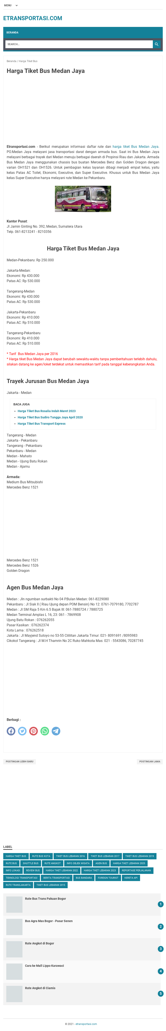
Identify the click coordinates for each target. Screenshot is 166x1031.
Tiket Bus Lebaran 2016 (70, 856)
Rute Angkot (53, 863)
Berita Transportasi (56, 877)
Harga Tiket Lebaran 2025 (129, 863)
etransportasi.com (32, 18)
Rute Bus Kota (41, 856)
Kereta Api (130, 877)
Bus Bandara (84, 877)
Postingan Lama (149, 761)
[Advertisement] (83, 110)
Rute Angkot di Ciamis (40, 988)
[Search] (79, 44)
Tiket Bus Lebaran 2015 (51, 885)
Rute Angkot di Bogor (39, 943)
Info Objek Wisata (78, 863)
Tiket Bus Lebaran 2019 (139, 856)
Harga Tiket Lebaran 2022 (62, 870)
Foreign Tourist (108, 877)
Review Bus (33, 870)
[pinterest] (33, 731)
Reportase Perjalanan (136, 870)
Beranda (12, 32)
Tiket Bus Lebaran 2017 (105, 856)
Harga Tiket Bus (16, 856)
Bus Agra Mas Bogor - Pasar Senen (49, 921)
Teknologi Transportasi (21, 877)
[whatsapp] (44, 731)
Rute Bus (11, 863)
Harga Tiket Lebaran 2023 (100, 870)
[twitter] (22, 731)
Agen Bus (101, 863)
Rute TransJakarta (18, 885)
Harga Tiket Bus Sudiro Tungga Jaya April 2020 (50, 417)
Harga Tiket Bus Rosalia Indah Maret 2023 (47, 411)
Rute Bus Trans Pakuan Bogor (45, 898)
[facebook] (11, 731)
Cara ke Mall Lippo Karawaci (44, 965)
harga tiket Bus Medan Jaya (135, 147)
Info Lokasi (13, 870)
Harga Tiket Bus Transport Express (41, 423)
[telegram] (56, 731)
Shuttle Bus (30, 863)
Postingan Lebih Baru (19, 761)
